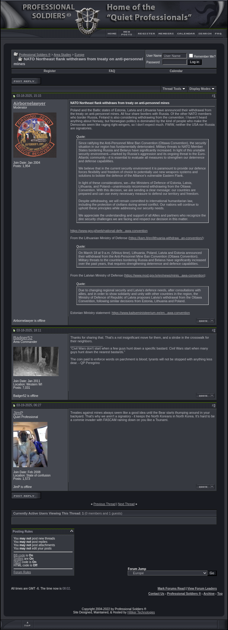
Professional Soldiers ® (34, 54)
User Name (154, 55)
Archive (209, 593)
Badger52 (23, 337)
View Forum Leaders (202, 588)
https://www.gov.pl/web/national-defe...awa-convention (109, 231)
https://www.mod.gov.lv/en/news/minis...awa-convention (164, 275)
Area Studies (62, 54)
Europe (79, 54)
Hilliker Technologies (141, 612)
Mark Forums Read (171, 588)
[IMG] (17, 562)
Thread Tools (171, 88)
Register (50, 71)
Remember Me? (202, 56)
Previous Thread (104, 504)
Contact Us (156, 593)
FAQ (112, 71)
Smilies (18, 558)
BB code (19, 555)
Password (153, 62)
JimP (18, 412)
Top (220, 593)
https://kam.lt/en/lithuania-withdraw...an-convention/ (165, 238)
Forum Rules (22, 572)
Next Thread (126, 504)
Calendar (176, 71)
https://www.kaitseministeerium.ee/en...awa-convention (151, 313)
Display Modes (199, 88)
